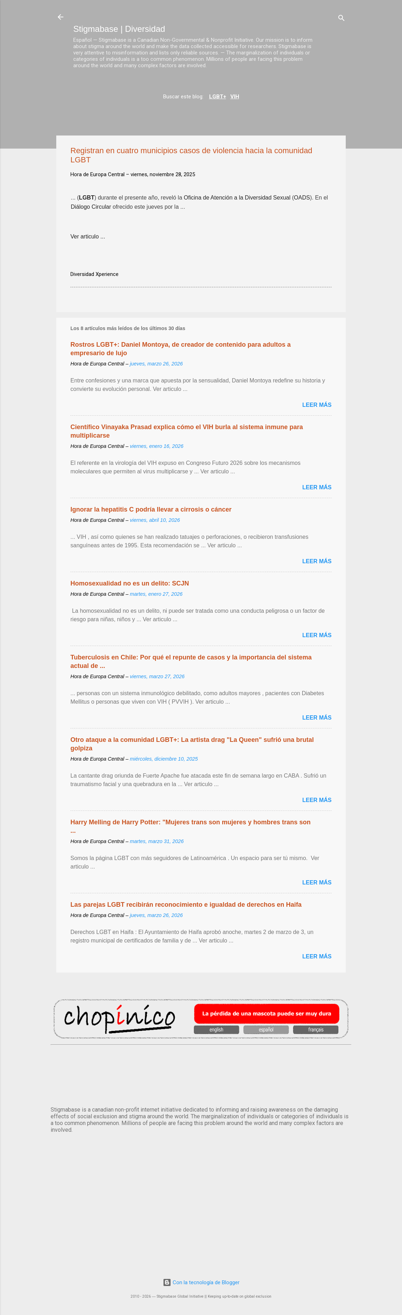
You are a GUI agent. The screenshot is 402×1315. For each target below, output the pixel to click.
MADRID (201, 1074)
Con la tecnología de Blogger (201, 1282)
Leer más (317, 405)
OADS (302, 198)
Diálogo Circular (91, 208)
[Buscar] (341, 19)
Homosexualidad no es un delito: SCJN (129, 583)
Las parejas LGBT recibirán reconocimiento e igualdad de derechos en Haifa (186, 904)
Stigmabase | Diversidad (119, 29)
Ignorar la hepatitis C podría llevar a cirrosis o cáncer (150, 509)
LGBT (86, 198)
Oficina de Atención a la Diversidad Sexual (237, 198)
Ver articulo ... (87, 236)
